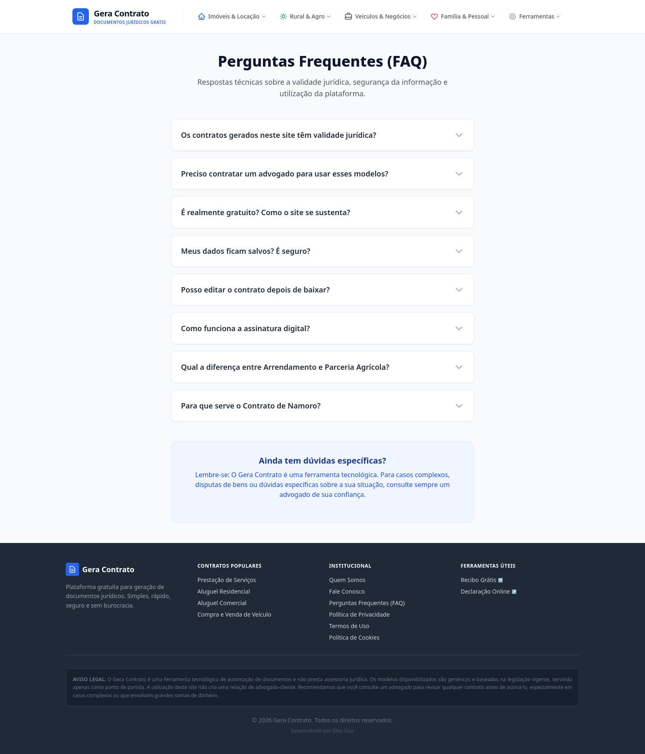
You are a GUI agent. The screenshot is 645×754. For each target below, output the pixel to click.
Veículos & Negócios (380, 16)
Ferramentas (534, 16)
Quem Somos (347, 580)
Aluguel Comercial (221, 603)
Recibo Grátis (482, 580)
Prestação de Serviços (226, 580)
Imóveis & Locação (231, 16)
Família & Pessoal (462, 16)
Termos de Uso (349, 626)
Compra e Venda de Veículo (234, 614)
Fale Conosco (347, 591)
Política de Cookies (354, 637)
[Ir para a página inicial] (119, 17)
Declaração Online (489, 591)
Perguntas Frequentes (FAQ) (367, 603)
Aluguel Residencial (223, 591)
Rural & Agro (305, 16)
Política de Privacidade (359, 614)
